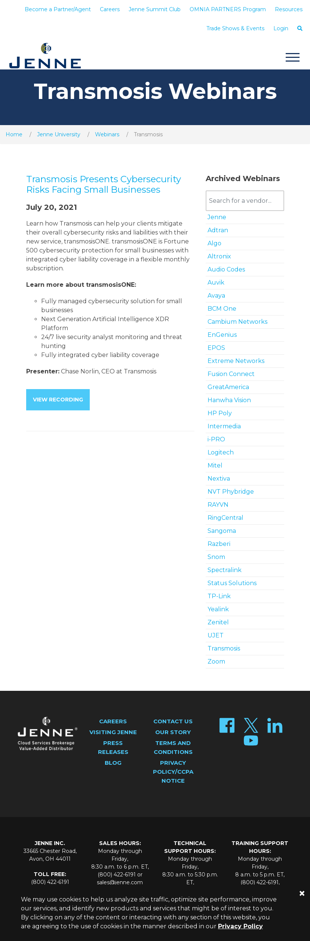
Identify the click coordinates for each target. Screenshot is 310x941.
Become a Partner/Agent (58, 9)
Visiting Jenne (113, 732)
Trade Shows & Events (235, 28)
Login (280, 28)
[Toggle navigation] (292, 58)
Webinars (107, 134)
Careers (110, 9)
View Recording (58, 399)
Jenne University (58, 134)
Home (14, 134)
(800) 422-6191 (50, 882)
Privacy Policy (240, 926)
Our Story (173, 732)
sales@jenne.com (120, 882)
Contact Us (173, 721)
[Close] (302, 893)
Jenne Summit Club (155, 9)
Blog (113, 762)
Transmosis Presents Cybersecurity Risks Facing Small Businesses (103, 184)
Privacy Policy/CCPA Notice (173, 771)
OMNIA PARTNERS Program (228, 9)
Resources (289, 9)
